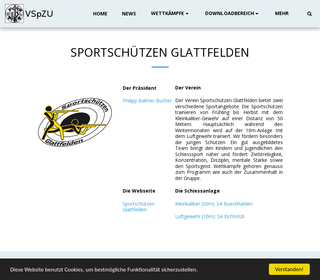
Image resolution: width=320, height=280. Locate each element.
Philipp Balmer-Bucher (147, 100)
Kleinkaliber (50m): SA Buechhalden (214, 203)
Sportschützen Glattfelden (138, 206)
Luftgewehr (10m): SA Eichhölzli (209, 216)
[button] (171, 13)
